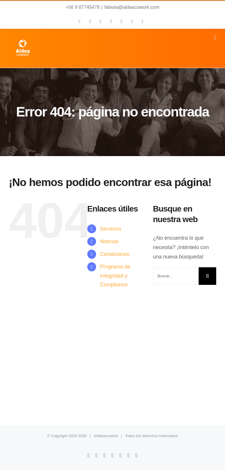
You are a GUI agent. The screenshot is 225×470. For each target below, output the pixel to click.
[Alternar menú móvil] (215, 38)
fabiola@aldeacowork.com (131, 7)
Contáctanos (114, 254)
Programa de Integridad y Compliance (115, 276)
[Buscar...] (176, 276)
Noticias (109, 241)
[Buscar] (207, 276)
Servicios (110, 229)
